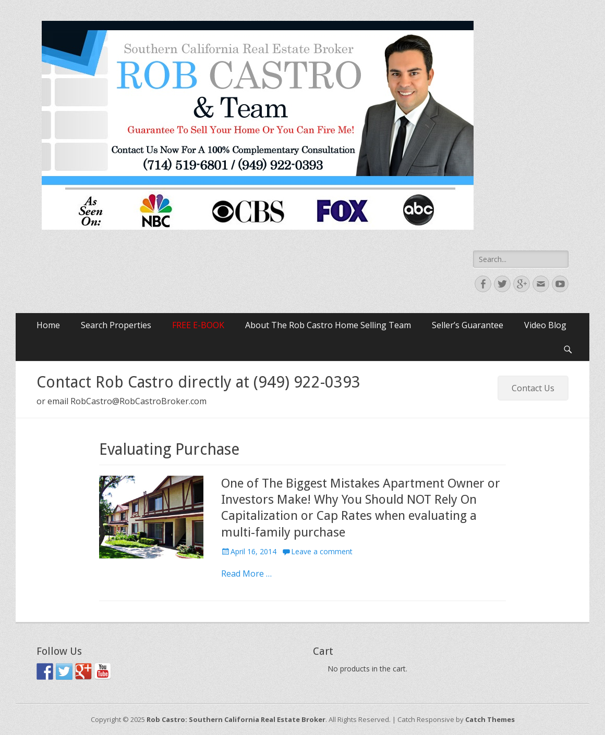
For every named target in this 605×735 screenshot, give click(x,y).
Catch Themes (490, 719)
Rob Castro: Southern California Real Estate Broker (236, 719)
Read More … (246, 573)
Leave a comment (322, 551)
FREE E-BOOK (198, 325)
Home (48, 325)
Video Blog (545, 325)
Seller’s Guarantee (467, 325)
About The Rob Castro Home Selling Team (328, 325)
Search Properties (116, 325)
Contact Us (533, 388)
